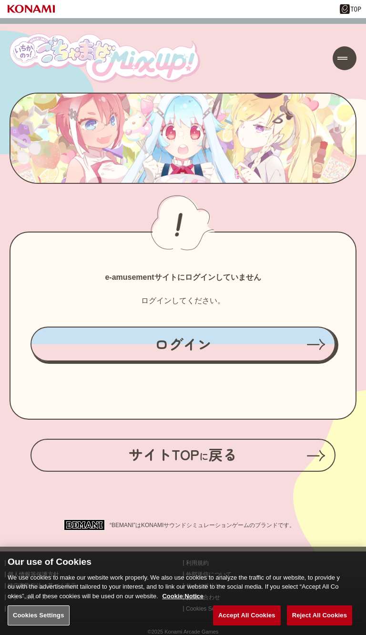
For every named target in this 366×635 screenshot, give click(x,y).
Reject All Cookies (319, 623)
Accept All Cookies (246, 623)
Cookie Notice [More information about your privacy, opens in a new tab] (182, 604)
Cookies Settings (38, 623)
